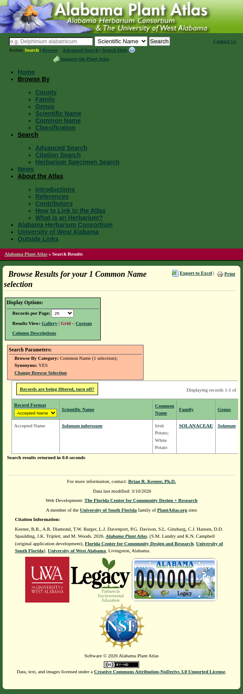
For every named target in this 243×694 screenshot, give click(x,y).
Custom (84, 323)
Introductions (55, 189)
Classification (55, 127)
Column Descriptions (34, 333)
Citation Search (58, 154)
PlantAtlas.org (172, 510)
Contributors (54, 203)
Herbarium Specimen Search (77, 162)
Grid (66, 323)
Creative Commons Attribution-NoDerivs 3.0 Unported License (159, 671)
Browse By (33, 79)
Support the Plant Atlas (85, 58)
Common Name (58, 120)
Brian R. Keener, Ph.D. (152, 481)
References (52, 196)
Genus (45, 106)
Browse (50, 50)
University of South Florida (108, 510)
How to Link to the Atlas (70, 210)
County (46, 92)
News (26, 169)
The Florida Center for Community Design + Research (140, 500)
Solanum (227, 425)
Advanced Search (80, 50)
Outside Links (38, 238)
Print (229, 273)
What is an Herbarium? (69, 217)
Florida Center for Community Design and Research (139, 543)
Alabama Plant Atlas (25, 253)
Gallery (49, 323)
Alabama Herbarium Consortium (65, 224)
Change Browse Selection (41, 372)
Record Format (30, 404)
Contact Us (224, 41)
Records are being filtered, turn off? (57, 389)
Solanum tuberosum (82, 425)
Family (45, 99)
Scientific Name (58, 113)
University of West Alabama (58, 231)
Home (26, 71)
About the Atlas (40, 176)
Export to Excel (196, 272)
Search (32, 50)
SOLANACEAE (196, 425)
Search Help (115, 50)
